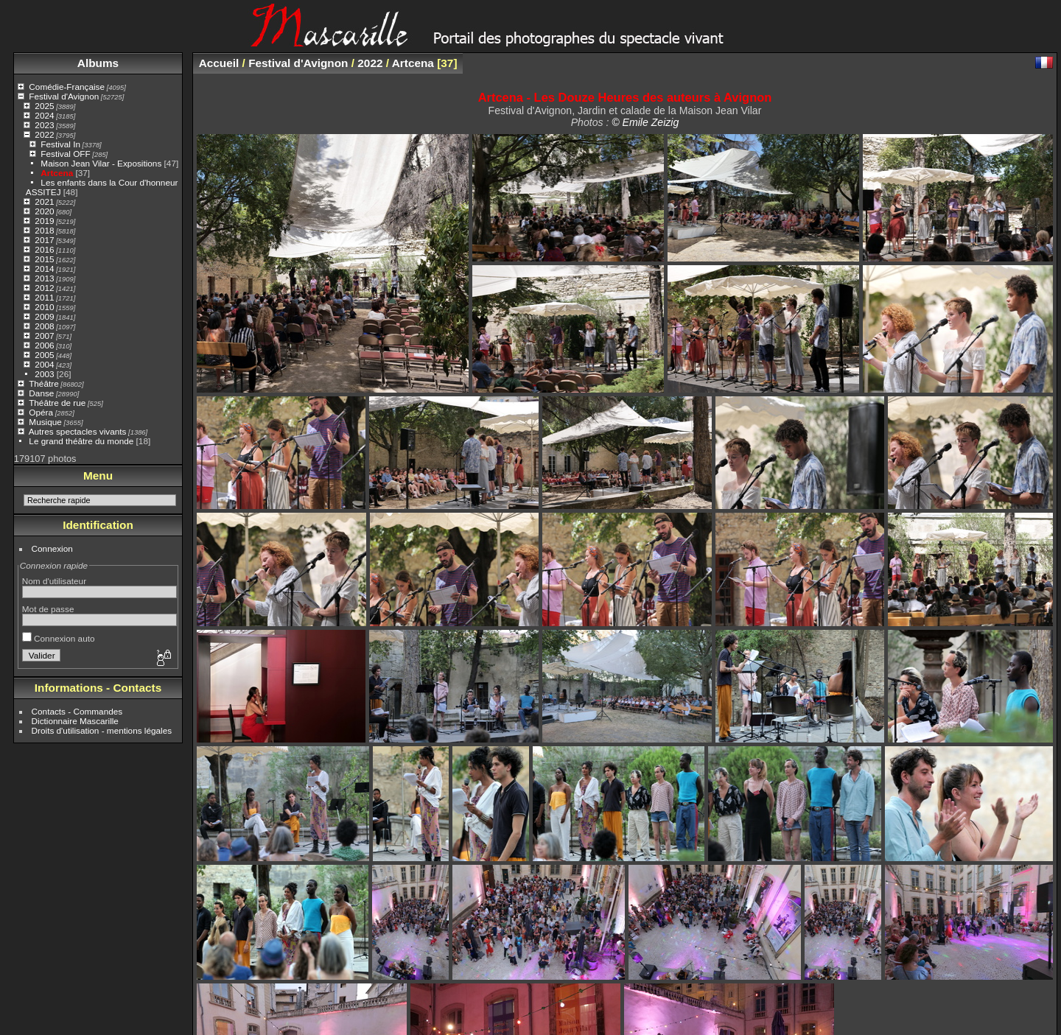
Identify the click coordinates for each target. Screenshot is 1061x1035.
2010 (44, 307)
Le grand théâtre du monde (81, 441)
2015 (44, 259)
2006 (44, 345)
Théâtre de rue (57, 402)
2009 (44, 316)
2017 (44, 240)
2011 (44, 297)
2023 (44, 125)
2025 (44, 105)
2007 (44, 335)
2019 (44, 220)
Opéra (41, 412)
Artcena (57, 173)
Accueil (219, 63)
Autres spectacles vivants (78, 431)
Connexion (52, 548)
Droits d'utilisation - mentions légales (102, 730)
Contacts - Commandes (77, 711)
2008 (44, 326)
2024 (44, 115)
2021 (44, 201)
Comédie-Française (67, 86)
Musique (45, 422)
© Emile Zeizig (645, 122)
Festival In (60, 144)
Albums (98, 63)
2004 (44, 364)
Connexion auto (58, 638)
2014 (44, 268)
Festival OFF (65, 153)
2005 (44, 354)
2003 (44, 374)
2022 (44, 134)
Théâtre (44, 383)
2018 (44, 230)
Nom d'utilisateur (54, 581)
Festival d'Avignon (64, 96)
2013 (44, 278)
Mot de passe (48, 609)
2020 (44, 211)
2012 (44, 287)
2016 (44, 249)
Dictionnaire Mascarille (75, 721)
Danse (41, 393)
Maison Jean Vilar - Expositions (101, 163)
